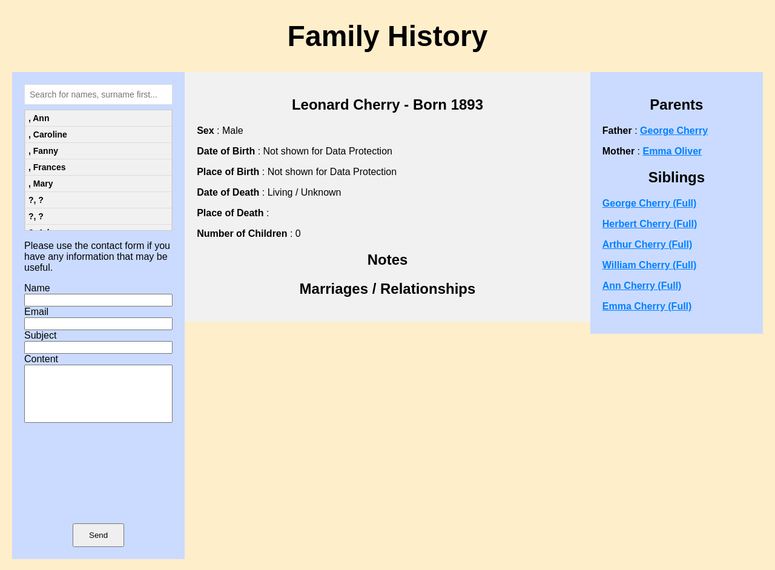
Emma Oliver (672, 151)
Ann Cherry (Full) (642, 285)
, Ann (38, 118)
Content (41, 359)
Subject (40, 335)
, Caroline (47, 134)
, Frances (46, 167)
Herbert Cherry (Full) (649, 224)
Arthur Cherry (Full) (647, 244)
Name (37, 288)
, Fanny (43, 151)
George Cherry (674, 130)
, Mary (40, 183)
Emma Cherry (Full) (647, 306)
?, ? (36, 200)
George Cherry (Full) (649, 203)
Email (36, 312)
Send (98, 546)
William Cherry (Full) (649, 265)
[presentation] (98, 490)
